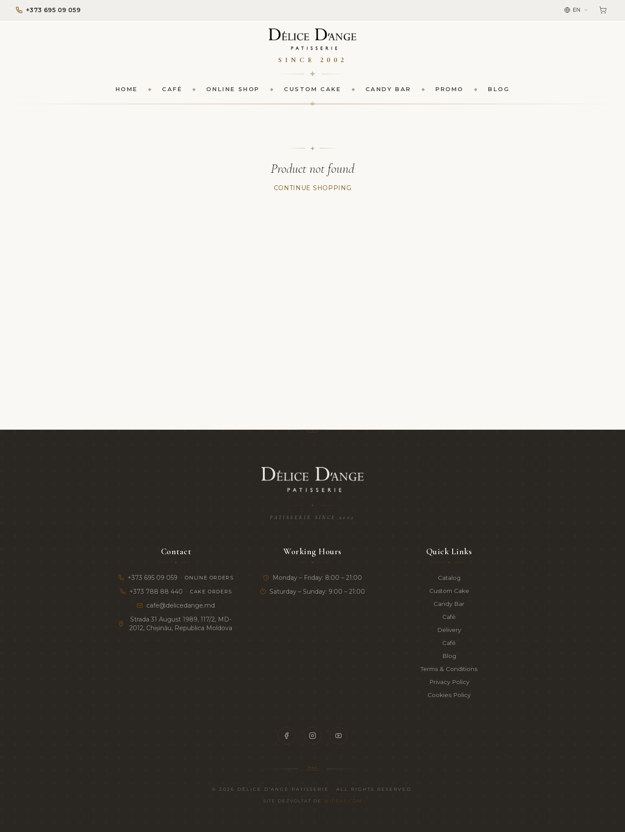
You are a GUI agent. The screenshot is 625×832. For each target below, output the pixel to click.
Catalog (449, 578)
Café (172, 89)
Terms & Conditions (449, 669)
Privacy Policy (449, 682)
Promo (449, 89)
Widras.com (343, 801)
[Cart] (602, 9)
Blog (499, 89)
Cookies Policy (449, 695)
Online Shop (233, 89)
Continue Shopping (313, 188)
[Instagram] (312, 735)
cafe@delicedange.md (176, 605)
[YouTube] (338, 735)
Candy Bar (388, 89)
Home (126, 89)
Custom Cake (312, 89)
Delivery (449, 630)
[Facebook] (286, 735)
